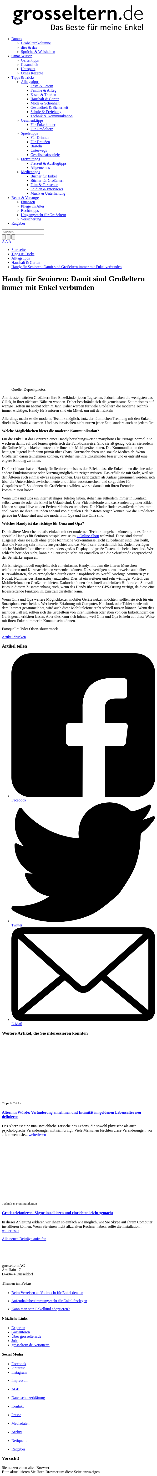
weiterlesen (37, 1135)
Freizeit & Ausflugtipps (48, 163)
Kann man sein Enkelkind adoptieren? (40, 1309)
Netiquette (19, 1441)
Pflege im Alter (32, 206)
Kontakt (17, 1406)
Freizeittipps (30, 159)
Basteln (36, 146)
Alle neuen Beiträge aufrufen (24, 1239)
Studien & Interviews (46, 189)
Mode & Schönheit (45, 103)
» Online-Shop (88, 536)
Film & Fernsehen (44, 185)
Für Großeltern (41, 129)
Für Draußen (40, 142)
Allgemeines (40, 168)
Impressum (19, 1380)
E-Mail (16, 1024)
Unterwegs (38, 150)
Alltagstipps (30, 82)
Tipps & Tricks (22, 77)
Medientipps (30, 172)
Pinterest (18, 1368)
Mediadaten (20, 1423)
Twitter (16, 925)
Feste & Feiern (41, 86)
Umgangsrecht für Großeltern (43, 215)
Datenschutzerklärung (28, 1398)
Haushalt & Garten (44, 99)
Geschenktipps (32, 120)
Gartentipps (30, 60)
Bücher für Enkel (43, 176)
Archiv (16, 1432)
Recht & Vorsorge (25, 198)
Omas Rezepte (32, 73)
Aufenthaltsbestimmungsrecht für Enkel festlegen (49, 1301)
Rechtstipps (30, 210)
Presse (16, 1415)
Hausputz (28, 69)
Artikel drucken (14, 637)
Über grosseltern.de (26, 1336)
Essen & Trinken (43, 95)
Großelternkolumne (36, 43)
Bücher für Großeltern (47, 180)
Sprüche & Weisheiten (38, 52)
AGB (15, 1389)
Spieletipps (29, 133)
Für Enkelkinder (42, 125)
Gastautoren (20, 1332)
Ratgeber (18, 223)
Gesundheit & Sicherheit (49, 107)
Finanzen (28, 202)
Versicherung (31, 219)
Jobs (14, 1341)
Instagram (19, 1372)
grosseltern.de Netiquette (30, 1345)
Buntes (16, 39)
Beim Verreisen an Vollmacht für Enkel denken (47, 1293)
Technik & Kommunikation (51, 116)
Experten (18, 1328)
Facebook (18, 800)
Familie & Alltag (43, 90)
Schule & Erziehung (45, 112)
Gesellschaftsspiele (45, 155)
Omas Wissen (21, 56)
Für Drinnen (39, 137)
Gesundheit (29, 64)
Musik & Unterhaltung (47, 193)
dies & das (29, 47)
